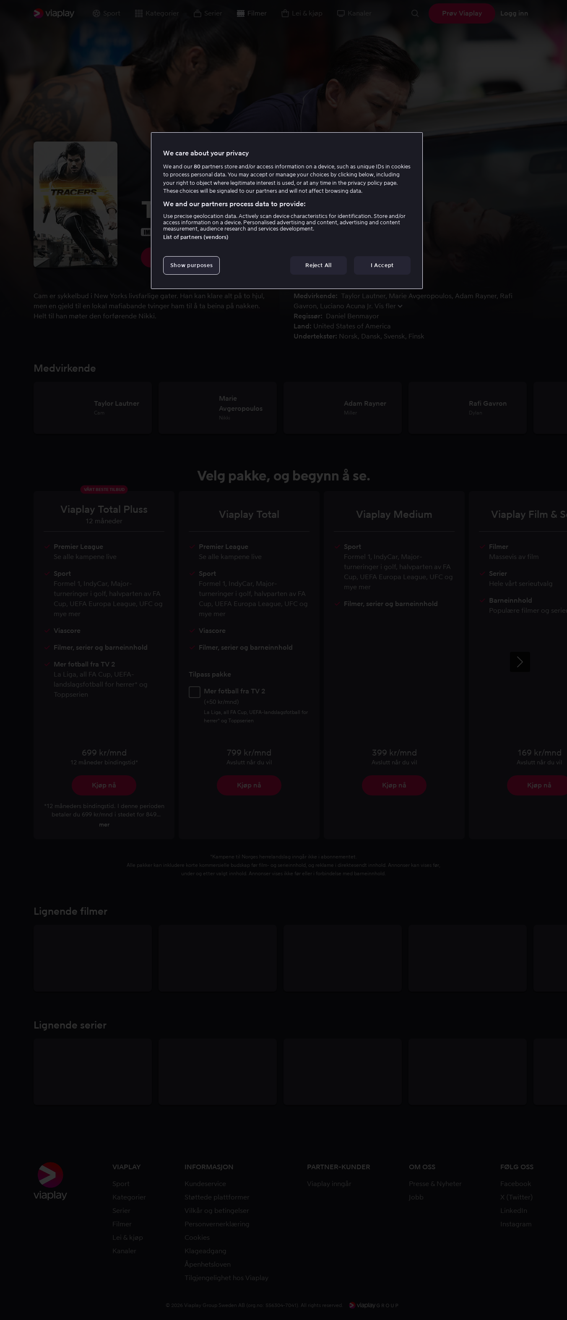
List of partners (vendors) (196, 237)
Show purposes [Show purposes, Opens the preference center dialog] (191, 265)
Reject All (318, 265)
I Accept (382, 265)
